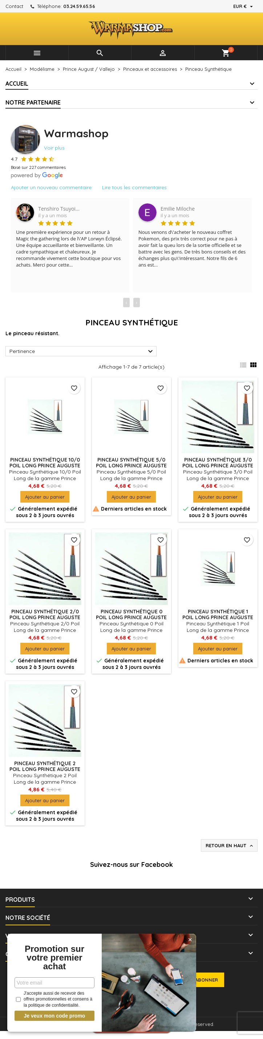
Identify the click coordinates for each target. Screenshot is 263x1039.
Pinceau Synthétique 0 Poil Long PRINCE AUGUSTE (131, 614)
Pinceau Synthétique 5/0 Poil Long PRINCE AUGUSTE (131, 462)
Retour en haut (230, 846)
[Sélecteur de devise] (244, 6)
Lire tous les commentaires (134, 187)
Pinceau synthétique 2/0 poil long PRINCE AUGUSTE (44, 614)
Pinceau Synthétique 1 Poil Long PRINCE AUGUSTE (217, 614)
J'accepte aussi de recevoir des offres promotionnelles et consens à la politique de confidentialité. (53, 999)
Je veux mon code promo (54, 1016)
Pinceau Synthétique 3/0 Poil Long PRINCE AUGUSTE (217, 462)
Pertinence (82, 351)
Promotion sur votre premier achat (54, 958)
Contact (14, 6)
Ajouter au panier (45, 497)
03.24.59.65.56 (79, 6)
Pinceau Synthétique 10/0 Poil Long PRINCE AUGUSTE (44, 462)
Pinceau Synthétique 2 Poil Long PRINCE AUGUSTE (44, 766)
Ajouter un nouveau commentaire (51, 187)
